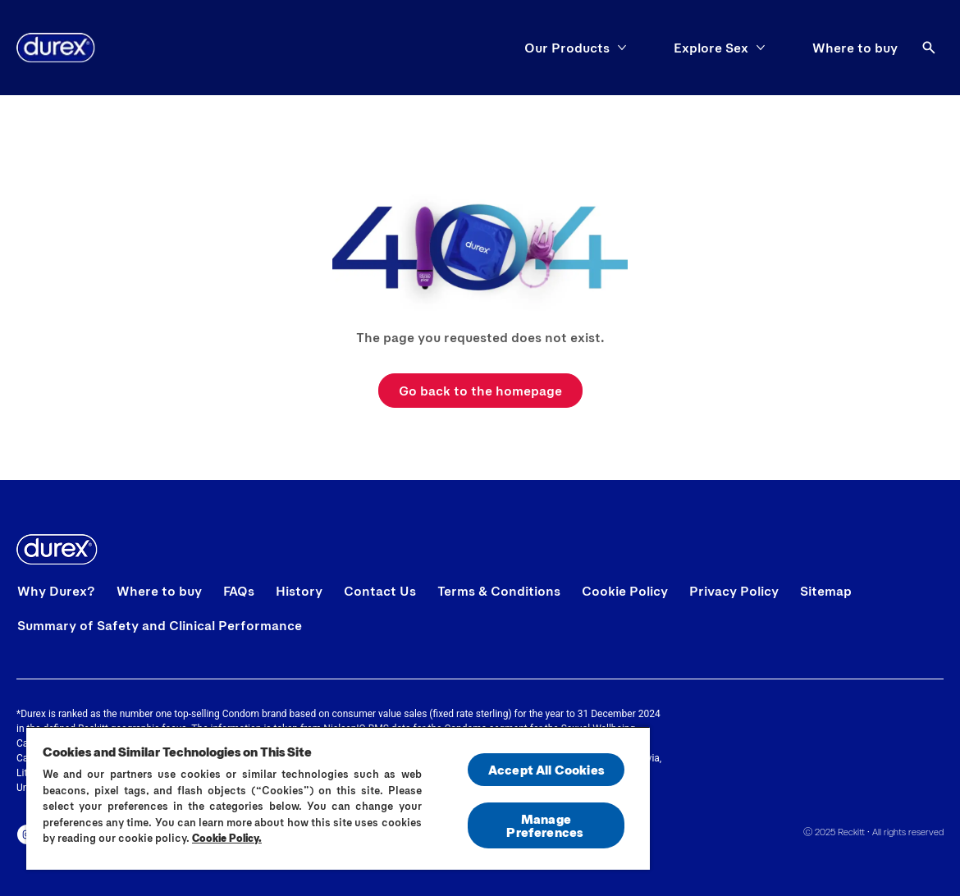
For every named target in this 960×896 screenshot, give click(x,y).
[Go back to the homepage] (480, 390)
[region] (338, 798)
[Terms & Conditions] (499, 590)
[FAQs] (238, 590)
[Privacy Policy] (733, 590)
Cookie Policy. (227, 837)
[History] (299, 590)
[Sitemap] (826, 590)
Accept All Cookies (546, 769)
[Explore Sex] (711, 47)
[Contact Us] (380, 590)
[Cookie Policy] (625, 590)
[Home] (55, 47)
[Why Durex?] (56, 590)
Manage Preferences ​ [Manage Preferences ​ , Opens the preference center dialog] (545, 825)
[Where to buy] (855, 47)
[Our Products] (567, 47)
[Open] (929, 47)
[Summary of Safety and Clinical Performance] (159, 625)
